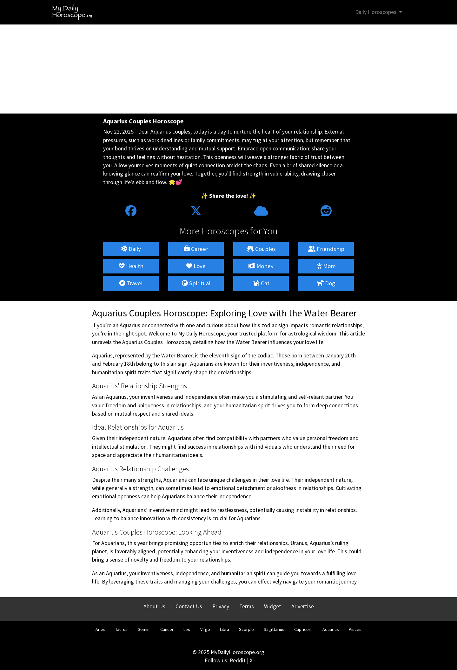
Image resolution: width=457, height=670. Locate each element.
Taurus (121, 629)
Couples (261, 248)
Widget (272, 606)
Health (131, 266)
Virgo (205, 629)
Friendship (326, 248)
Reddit (238, 660)
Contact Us (189, 606)
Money (261, 266)
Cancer (167, 629)
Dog (326, 283)
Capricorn (303, 629)
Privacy (220, 606)
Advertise (302, 606)
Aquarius (330, 629)
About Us (154, 606)
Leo (186, 629)
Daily (131, 248)
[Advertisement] (228, 69)
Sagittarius (274, 629)
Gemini (143, 629)
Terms (246, 606)
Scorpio (246, 629)
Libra (224, 629)
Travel (130, 283)
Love (196, 266)
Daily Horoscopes (376, 12)
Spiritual (196, 283)
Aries (100, 629)
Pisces (355, 629)
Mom (326, 266)
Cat (261, 283)
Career (196, 248)
